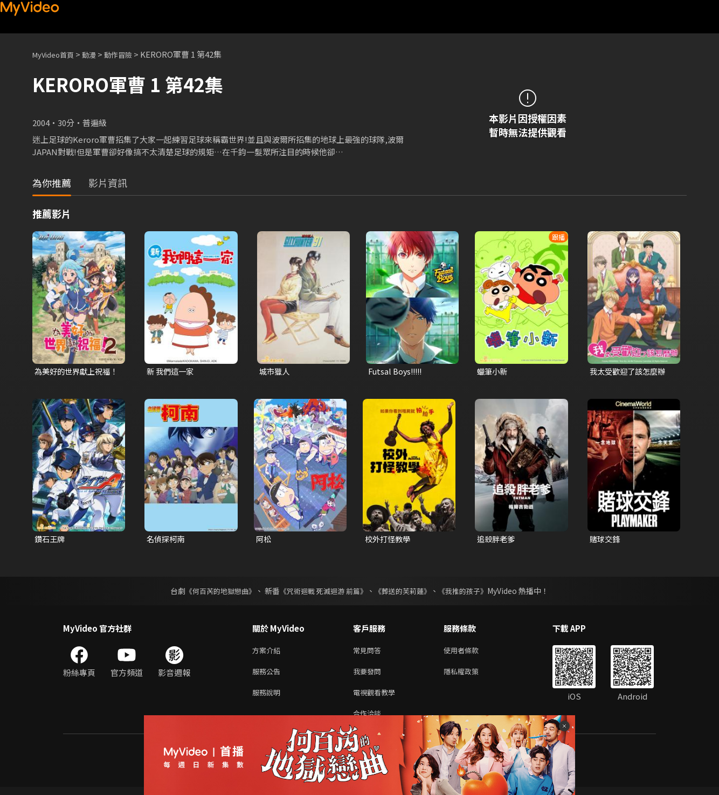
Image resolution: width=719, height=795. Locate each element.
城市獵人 (275, 371)
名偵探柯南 (167, 539)
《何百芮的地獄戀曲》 (213, 592)
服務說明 (268, 697)
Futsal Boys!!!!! (397, 371)
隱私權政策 (470, 675)
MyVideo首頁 (56, 54)
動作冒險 (130, 54)
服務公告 (268, 675)
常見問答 (369, 652)
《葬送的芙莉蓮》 (407, 592)
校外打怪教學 (389, 539)
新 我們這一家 (172, 371)
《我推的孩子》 (471, 592)
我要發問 (369, 675)
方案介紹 (268, 652)
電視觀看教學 (377, 697)
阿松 (264, 539)
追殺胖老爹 (497, 539)
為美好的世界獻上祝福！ (70, 372)
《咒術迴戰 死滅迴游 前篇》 (322, 592)
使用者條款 (470, 652)
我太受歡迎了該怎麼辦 (630, 371)
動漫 (97, 54)
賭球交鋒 (606, 539)
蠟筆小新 (493, 371)
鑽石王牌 (50, 539)
